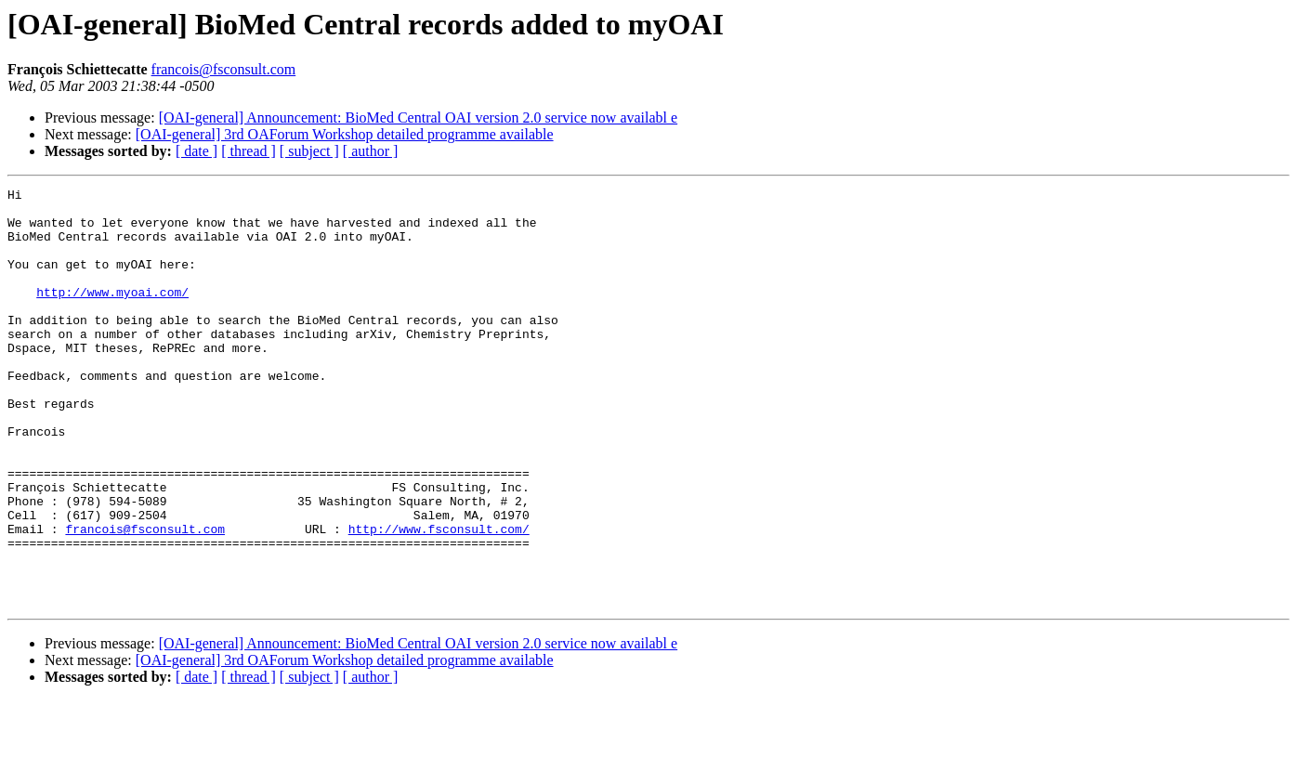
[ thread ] (248, 151)
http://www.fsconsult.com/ (439, 598)
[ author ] (371, 151)
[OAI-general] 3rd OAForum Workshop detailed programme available (345, 134)
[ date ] (196, 151)
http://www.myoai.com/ (112, 314)
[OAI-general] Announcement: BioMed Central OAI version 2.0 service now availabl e (418, 117)
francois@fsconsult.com (223, 69)
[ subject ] (309, 151)
